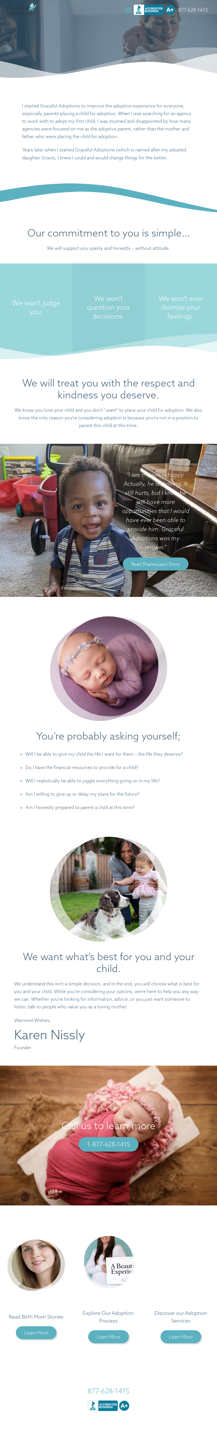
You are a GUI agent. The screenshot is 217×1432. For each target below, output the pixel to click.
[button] (128, 10)
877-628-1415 (194, 10)
